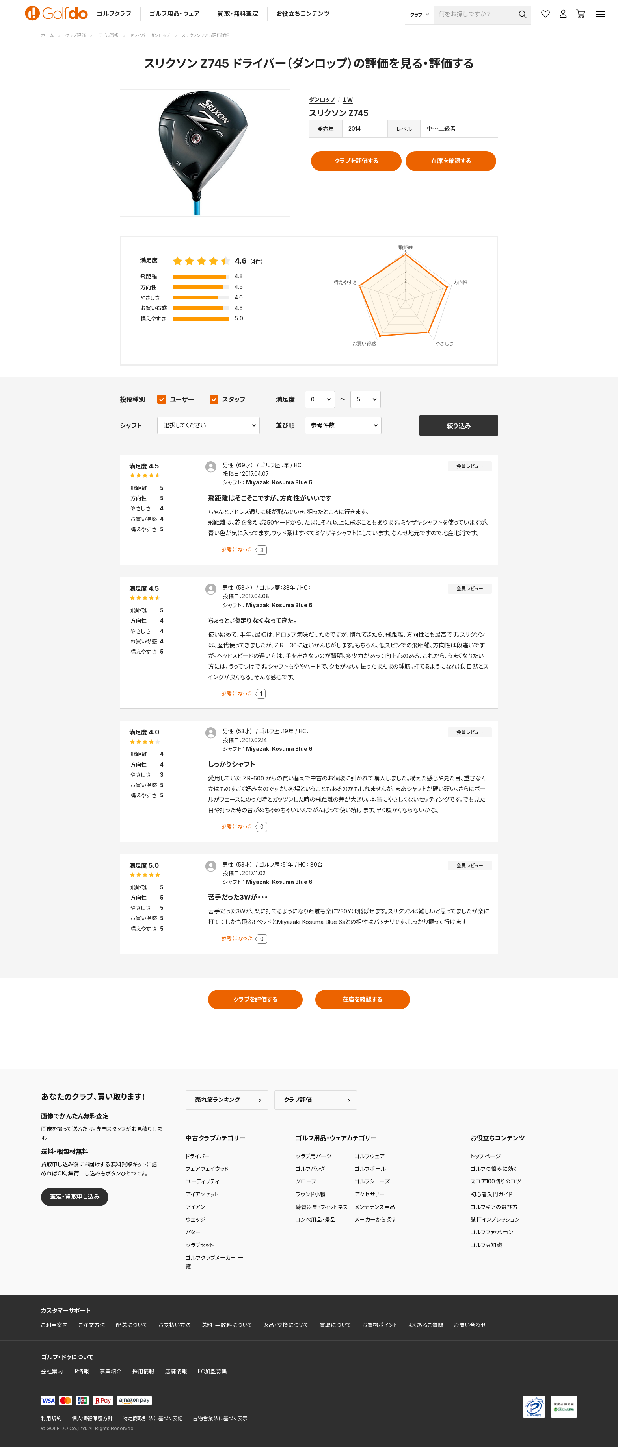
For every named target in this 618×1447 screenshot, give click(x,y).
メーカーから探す (375, 1219)
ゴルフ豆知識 (486, 1245)
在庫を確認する (451, 160)
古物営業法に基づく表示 (220, 1418)
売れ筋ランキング (217, 1099)
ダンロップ (322, 99)
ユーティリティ (203, 1181)
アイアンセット (202, 1194)
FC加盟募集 (212, 1371)
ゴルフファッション (492, 1232)
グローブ (306, 1181)
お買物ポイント (380, 1325)
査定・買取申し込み (75, 1196)
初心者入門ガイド (491, 1194)
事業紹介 (111, 1371)
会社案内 (52, 1371)
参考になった (237, 549)
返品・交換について (286, 1325)
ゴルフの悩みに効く (494, 1169)
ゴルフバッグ (310, 1169)
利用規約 (51, 1418)
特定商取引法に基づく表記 (152, 1418)
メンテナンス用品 (375, 1207)
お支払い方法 (174, 1325)
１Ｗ (348, 99)
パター (193, 1232)
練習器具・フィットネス (322, 1207)
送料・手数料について (227, 1325)
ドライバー (198, 1156)
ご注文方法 (91, 1325)
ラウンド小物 (311, 1194)
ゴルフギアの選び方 (494, 1207)
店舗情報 (176, 1371)
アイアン (195, 1207)
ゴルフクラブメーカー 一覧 (214, 1262)
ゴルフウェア (370, 1156)
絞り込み (459, 426)
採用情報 (143, 1371)
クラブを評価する (356, 160)
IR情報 (81, 1371)
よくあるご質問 (425, 1325)
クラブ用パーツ (313, 1156)
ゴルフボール (370, 1169)
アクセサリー (370, 1194)
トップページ (486, 1156)
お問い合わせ (470, 1325)
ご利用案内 (54, 1325)
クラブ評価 (298, 1099)
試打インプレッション (495, 1219)
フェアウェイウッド (207, 1169)
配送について (132, 1325)
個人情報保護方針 (92, 1418)
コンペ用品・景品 (316, 1219)
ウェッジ (195, 1219)
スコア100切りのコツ (496, 1181)
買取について (336, 1325)
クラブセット (200, 1245)
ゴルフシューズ (372, 1181)
